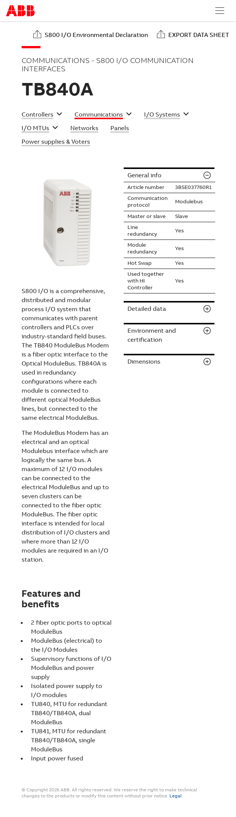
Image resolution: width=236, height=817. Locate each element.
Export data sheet (198, 35)
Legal (175, 796)
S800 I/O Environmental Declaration (96, 35)
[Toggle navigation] (220, 10)
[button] (42, 115)
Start (20, 10)
